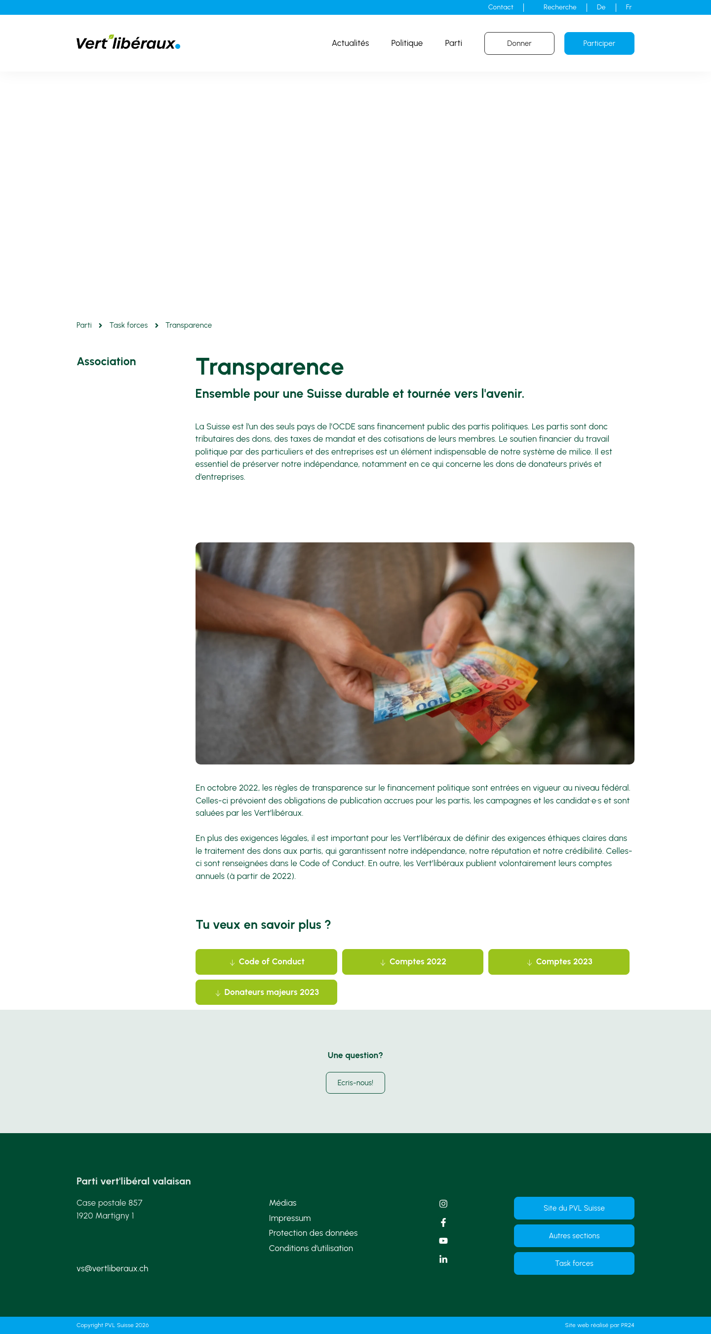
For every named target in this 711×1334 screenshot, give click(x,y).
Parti (454, 43)
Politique (407, 43)
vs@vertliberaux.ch (113, 1268)
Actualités (350, 43)
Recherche (560, 7)
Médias (283, 1203)
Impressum (290, 1218)
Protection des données (313, 1233)
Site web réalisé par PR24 (599, 1325)
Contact (501, 7)
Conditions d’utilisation (311, 1248)
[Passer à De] (601, 7)
